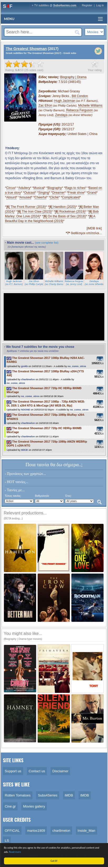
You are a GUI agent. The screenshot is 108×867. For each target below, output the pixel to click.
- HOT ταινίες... (16, 482)
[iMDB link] (94, 228)
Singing (43, 192)
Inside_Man (86, 831)
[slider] (24, 64)
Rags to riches (75, 188)
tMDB (84, 795)
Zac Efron (45, 105)
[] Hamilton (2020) (62, 207)
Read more (15, 852)
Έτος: (68, 495)
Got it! (54, 861)
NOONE (25, 409)
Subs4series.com (64, 5)
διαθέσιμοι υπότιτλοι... (84, 233)
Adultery (24, 188)
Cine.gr (10, 806)
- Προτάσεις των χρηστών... (25, 474)
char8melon (28, 379)
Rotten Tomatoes (18, 795)
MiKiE (24, 450)
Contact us (37, 771)
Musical (38, 188)
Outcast (29, 192)
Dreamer (58, 192)
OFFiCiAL (12, 831)
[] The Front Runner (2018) (26, 207)
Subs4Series (47, 795)
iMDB (69, 795)
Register (87, 5)
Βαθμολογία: (42, 495)
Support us (13, 771)
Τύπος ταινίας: (13, 495)
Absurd (11, 197)
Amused (25, 197)
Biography (54, 188)
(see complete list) (46, 242)
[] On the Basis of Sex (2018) (64, 216)
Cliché (54, 197)
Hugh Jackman (64, 101)
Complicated (71, 197)
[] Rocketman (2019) (70, 211)
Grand (92, 192)
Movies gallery (34, 806)
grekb (24, 366)
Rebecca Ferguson (79, 110)
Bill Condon (80, 96)
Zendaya (61, 115)
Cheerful (40, 197)
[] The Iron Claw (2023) (34, 211)
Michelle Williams (90, 105)
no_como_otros (77, 366)
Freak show (76, 192)
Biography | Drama (73, 77)
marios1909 (36, 831)
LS (7, 841)
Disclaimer (60, 771)
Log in (100, 5)
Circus (10, 188)
